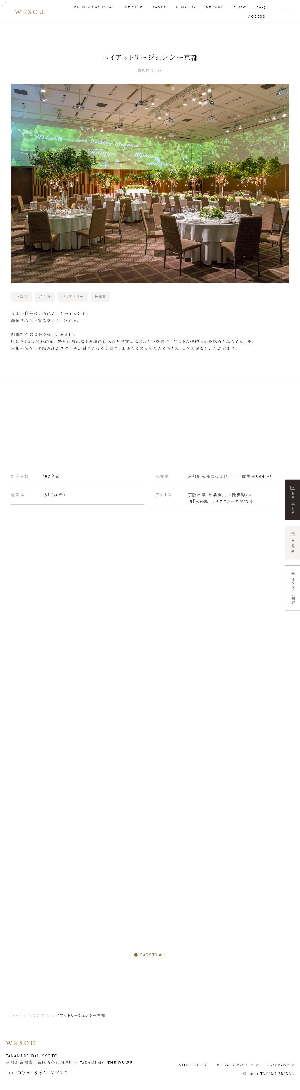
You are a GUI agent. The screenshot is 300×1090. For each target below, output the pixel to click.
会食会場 (36, 1015)
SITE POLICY (193, 1065)
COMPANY (278, 1065)
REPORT (215, 7)
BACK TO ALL (153, 954)
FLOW (239, 7)
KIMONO (186, 7)
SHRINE (134, 7)
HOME (15, 1015)
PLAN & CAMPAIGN (94, 7)
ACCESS (256, 16)
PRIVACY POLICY (235, 1065)
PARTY (159, 7)
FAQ (260, 7)
